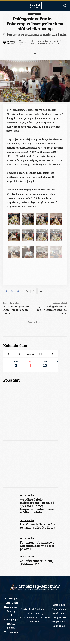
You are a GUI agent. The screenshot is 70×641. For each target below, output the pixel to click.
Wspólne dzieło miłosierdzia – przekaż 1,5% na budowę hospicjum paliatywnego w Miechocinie (38, 505)
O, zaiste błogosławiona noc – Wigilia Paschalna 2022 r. (51, 310)
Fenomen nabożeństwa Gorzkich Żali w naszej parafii (37, 545)
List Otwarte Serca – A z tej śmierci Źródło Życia (37, 526)
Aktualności (34, 14)
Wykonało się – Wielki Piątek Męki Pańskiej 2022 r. (17, 310)
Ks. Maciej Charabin (11, 42)
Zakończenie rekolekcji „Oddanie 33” (37, 562)
